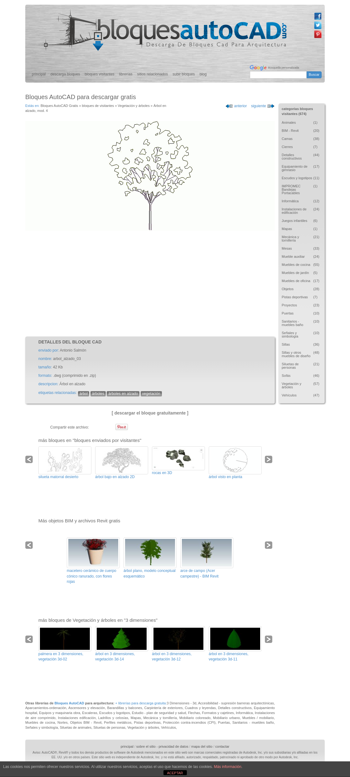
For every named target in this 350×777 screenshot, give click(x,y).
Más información (227, 767)
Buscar (314, 74)
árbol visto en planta (225, 477)
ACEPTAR (175, 773)
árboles (98, 393)
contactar (222, 746)
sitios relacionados (152, 74)
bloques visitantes (99, 74)
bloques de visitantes (98, 106)
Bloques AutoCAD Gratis (59, 106)
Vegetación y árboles (134, 106)
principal (39, 74)
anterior (236, 106)
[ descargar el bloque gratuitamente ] (150, 412)
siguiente (263, 106)
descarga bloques (65, 74)
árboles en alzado (123, 393)
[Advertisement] (150, 283)
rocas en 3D (162, 473)
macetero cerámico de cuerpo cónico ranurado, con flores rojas (91, 575)
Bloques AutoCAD (69, 703)
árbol (84, 393)
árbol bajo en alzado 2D (115, 477)
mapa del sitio (201, 746)
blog (203, 74)
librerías (126, 74)
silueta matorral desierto (58, 477)
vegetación (151, 393)
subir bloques (184, 74)
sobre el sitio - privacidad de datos (162, 746)
